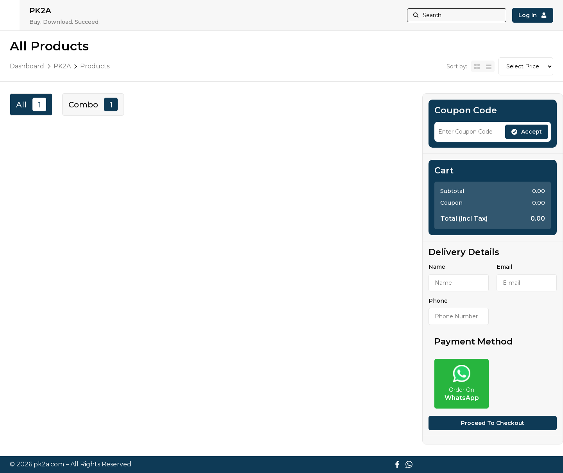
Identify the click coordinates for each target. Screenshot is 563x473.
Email (504, 266)
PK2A (62, 66)
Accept (526, 131)
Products (94, 66)
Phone (438, 300)
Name (437, 266)
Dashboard (27, 66)
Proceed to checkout (492, 423)
